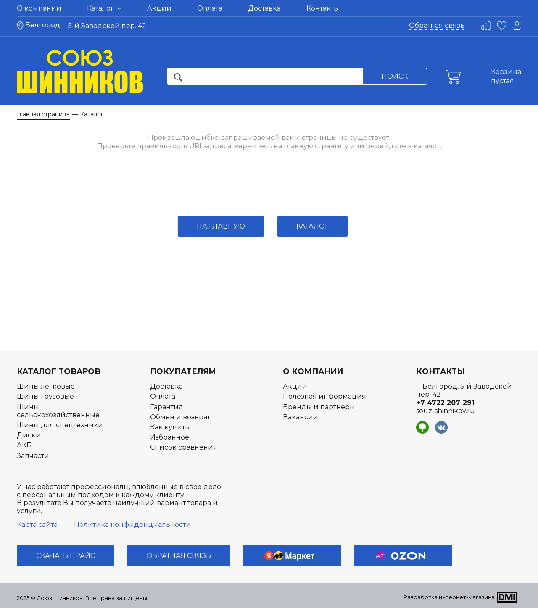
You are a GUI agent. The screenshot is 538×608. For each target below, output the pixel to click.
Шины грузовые (45, 396)
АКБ (24, 445)
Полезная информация (324, 396)
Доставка (264, 8)
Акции (159, 8)
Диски (29, 435)
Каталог (104, 8)
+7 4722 (445, 403)
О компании (39, 8)
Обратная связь (436, 25)
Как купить (169, 427)
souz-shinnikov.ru (445, 411)
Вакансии (300, 417)
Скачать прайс (65, 556)
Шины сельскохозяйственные (58, 411)
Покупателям (183, 371)
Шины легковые (46, 386)
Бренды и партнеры (319, 407)
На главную (221, 226)
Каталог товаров (58, 371)
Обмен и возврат (180, 417)
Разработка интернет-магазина (449, 597)
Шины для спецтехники (60, 425)
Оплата (209, 8)
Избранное (169, 437)
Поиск (395, 76)
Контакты (322, 8)
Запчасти (33, 456)
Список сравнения (183, 447)
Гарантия (166, 407)
